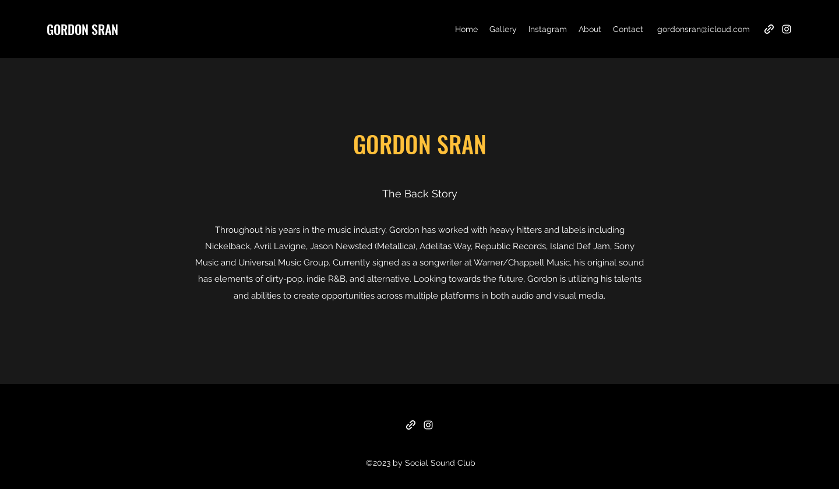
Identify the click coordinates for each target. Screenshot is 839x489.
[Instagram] (786, 29)
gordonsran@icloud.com (703, 29)
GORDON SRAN (82, 29)
